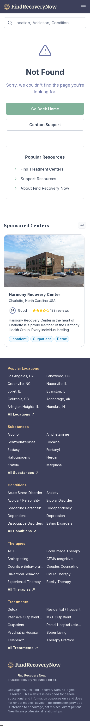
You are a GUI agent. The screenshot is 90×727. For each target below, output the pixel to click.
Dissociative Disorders (25, 523)
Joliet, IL (14, 391)
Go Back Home (45, 108)
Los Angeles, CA (21, 376)
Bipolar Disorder (59, 500)
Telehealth (16, 640)
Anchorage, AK (58, 399)
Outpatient (16, 625)
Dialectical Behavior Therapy (23, 574)
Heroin (52, 457)
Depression (56, 516)
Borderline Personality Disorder (25, 508)
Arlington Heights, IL (23, 407)
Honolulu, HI (56, 407)
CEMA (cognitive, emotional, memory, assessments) (62, 559)
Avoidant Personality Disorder (24, 500)
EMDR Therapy (59, 574)
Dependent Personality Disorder (24, 516)
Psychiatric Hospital (23, 632)
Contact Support (45, 124)
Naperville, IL (57, 384)
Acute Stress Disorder (25, 493)
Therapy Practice (60, 640)
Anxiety (52, 493)
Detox (12, 609)
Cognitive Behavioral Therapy (24, 566)
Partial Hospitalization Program (63, 625)
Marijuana (54, 465)
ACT (11, 551)
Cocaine (53, 442)
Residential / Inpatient (63, 609)
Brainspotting (18, 559)
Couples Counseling (62, 566)
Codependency (59, 508)
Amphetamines (58, 434)
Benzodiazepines (22, 442)
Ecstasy (14, 450)
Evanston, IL (56, 391)
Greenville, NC (19, 384)
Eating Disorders (59, 523)
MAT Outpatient (59, 617)
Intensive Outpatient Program (23, 617)
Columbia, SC (18, 399)
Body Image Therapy (63, 551)
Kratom (13, 465)
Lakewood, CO (58, 376)
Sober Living (56, 632)
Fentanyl (53, 450)
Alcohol (13, 434)
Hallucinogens (19, 457)
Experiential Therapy (24, 582)
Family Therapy (59, 582)
